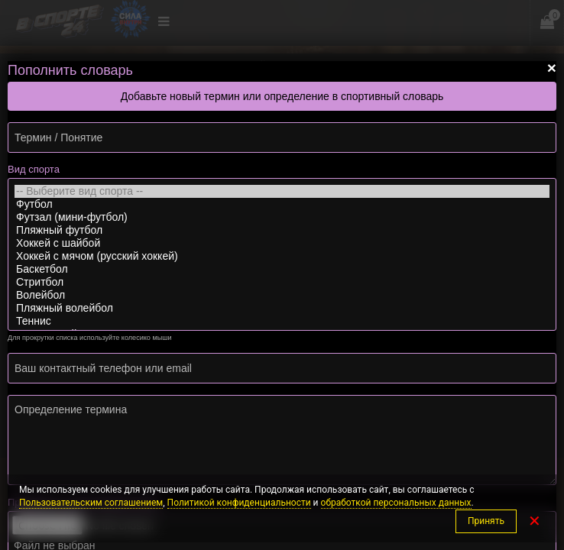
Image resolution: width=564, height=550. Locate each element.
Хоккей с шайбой (282, 243)
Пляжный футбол (282, 230)
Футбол (282, 204)
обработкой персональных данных (396, 502)
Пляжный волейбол (282, 308)
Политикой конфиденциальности (239, 502)
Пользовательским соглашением (91, 502)
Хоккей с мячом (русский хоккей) (282, 256)
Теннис (282, 321)
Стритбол (282, 282)
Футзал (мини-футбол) (282, 217)
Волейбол (282, 295)
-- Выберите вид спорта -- (282, 191)
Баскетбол (282, 269)
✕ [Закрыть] (534, 521)
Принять (486, 521)
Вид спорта (34, 169)
